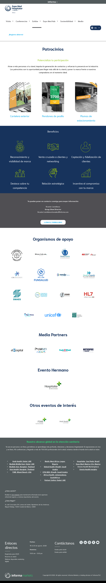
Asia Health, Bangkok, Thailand (22, 469)
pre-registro (15, 495)
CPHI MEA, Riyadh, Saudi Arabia (55, 472)
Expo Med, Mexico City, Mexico (88, 464)
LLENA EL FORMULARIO (53, 222)
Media (80, 21)
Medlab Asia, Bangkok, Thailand (22, 466)
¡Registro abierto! (16, 34)
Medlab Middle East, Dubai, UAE (21, 464)
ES (95, 28)
